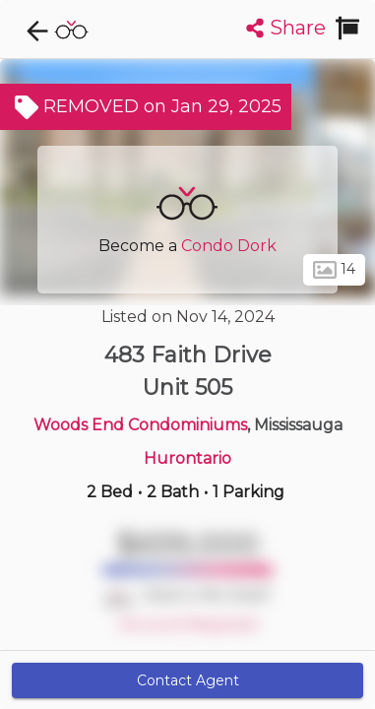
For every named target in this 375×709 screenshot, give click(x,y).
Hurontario (187, 458)
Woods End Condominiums (140, 425)
